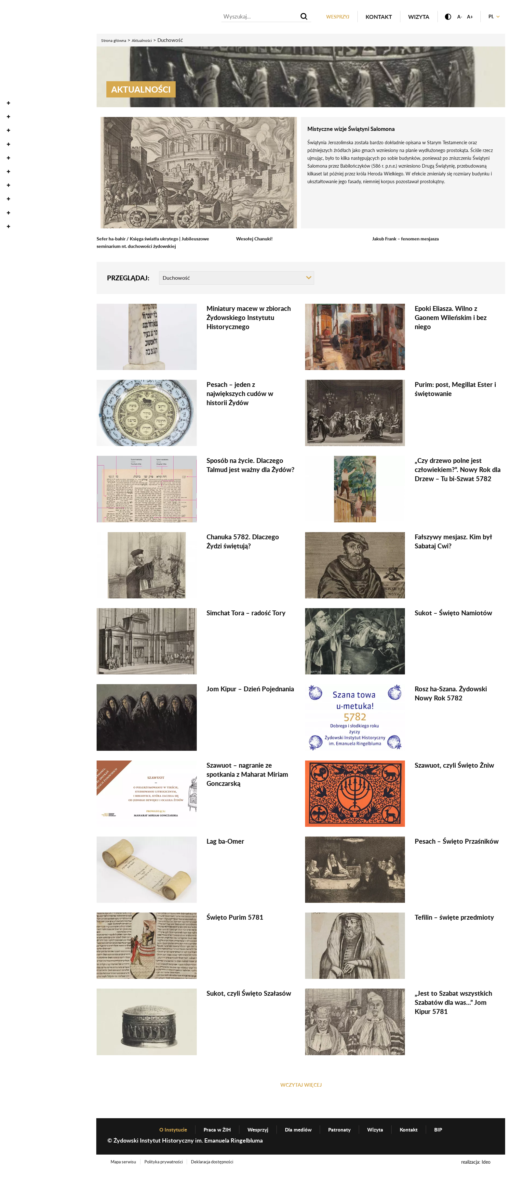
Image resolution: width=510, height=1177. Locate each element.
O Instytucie (23, 165)
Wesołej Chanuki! (256, 239)
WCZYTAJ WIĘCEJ (301, 1086)
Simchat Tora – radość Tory (246, 614)
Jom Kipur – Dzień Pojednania (250, 690)
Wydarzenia (23, 55)
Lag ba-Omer (225, 842)
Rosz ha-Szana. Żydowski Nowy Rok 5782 (451, 695)
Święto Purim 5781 (235, 918)
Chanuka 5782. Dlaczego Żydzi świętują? (243, 542)
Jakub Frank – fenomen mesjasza (410, 239)
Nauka (15, 97)
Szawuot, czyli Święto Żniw (454, 766)
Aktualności (24, 42)
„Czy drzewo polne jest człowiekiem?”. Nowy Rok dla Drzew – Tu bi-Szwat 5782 (458, 471)
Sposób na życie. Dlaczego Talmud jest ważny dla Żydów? (250, 466)
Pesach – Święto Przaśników (457, 842)
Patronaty (345, 1135)
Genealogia (22, 151)
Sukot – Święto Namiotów (453, 614)
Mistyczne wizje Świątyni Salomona (364, 129)
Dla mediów (299, 1135)
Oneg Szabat (24, 69)
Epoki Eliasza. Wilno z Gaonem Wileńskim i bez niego (451, 318)
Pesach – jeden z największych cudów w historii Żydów (240, 395)
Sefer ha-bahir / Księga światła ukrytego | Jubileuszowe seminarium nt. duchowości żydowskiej (159, 243)
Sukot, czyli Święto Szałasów (249, 994)
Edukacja (19, 124)
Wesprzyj (325, 17)
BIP (452, 1135)
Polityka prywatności (170, 1168)
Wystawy (19, 110)
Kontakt (368, 17)
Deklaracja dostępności (224, 1168)
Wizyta (408, 17)
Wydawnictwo (28, 138)
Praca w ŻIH (210, 1135)
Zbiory (15, 83)
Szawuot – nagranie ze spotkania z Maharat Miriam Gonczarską (247, 775)
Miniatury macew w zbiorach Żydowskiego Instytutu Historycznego (249, 318)
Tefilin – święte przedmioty (454, 918)
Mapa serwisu (125, 1168)
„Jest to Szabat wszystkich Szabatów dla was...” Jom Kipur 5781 (453, 1003)
